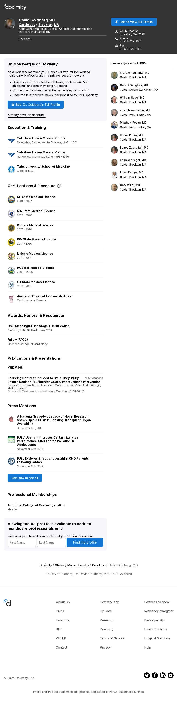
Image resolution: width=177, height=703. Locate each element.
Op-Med (106, 611)
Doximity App (109, 602)
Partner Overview (156, 602)
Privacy (105, 647)
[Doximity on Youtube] (171, 676)
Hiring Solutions (155, 629)
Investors (62, 620)
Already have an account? (27, 115)
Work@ (61, 638)
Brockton (45, 24)
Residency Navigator (159, 611)
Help (147, 647)
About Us (63, 602)
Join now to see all (25, 478)
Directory (106, 629)
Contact (61, 647)
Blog (59, 629)
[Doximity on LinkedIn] (163, 676)
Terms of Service (112, 638)
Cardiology (27, 24)
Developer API (154, 620)
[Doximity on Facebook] (155, 676)
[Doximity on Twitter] (147, 676)
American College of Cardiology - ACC (36, 505)
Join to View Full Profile (134, 22)
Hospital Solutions (157, 638)
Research (107, 620)
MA (56, 24)
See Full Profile (36, 105)
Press (60, 611)
